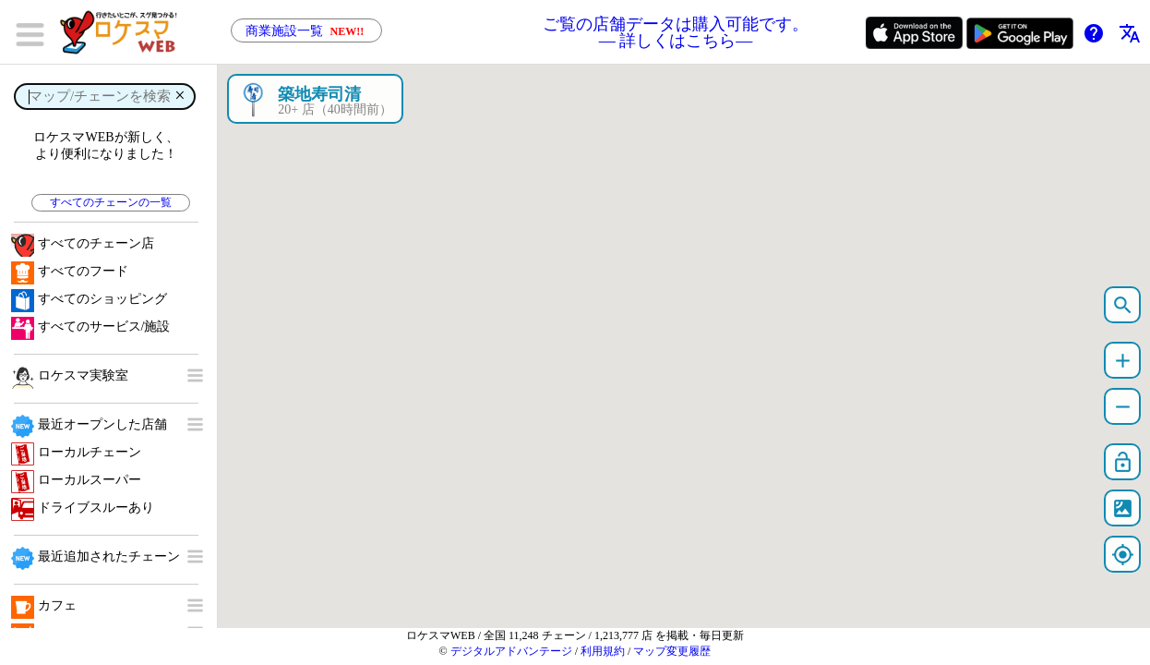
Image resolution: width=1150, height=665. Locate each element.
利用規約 (603, 651)
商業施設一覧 (306, 31)
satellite (1122, 508)
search (1122, 305)
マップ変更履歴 (672, 651)
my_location (1122, 554)
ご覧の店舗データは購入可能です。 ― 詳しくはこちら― (676, 32)
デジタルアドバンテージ (511, 651)
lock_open (1122, 462)
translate (1130, 33)
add (1122, 360)
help (1094, 33)
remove (1122, 406)
